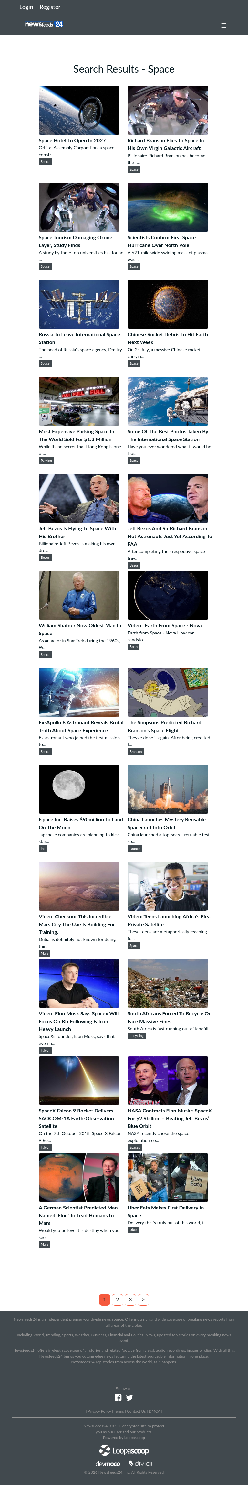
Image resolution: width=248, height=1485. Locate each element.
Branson (135, 751)
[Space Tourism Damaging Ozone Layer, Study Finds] (79, 229)
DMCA (154, 1411)
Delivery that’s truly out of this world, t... (167, 1222)
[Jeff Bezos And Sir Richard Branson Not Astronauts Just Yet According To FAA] (168, 520)
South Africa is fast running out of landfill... (170, 1028)
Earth (133, 647)
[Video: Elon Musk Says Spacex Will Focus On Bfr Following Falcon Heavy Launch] (79, 1006)
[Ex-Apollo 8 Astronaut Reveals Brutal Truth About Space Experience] (79, 714)
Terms (119, 1411)
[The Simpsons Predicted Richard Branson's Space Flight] (168, 714)
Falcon (45, 1050)
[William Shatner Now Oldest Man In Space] (79, 617)
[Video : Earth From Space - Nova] (168, 617)
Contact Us (136, 1411)
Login (26, 6)
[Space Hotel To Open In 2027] (79, 132)
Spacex (134, 1147)
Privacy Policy (99, 1411)
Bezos (45, 557)
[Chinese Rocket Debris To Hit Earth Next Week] (168, 326)
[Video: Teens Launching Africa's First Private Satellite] (168, 908)
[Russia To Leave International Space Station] (79, 326)
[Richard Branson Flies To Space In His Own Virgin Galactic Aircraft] (168, 132)
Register (50, 6)
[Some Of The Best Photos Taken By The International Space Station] (168, 423)
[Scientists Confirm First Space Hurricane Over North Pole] (168, 229)
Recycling (136, 1036)
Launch (134, 849)
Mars (44, 953)
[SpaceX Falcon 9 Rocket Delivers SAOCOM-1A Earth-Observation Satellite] (79, 1103)
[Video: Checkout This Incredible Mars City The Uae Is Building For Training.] (79, 908)
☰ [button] (224, 25)
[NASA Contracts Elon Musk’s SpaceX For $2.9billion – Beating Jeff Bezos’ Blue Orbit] (168, 1103)
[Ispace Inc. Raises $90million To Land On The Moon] (79, 811)
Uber (133, 1230)
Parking (46, 460)
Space (45, 162)
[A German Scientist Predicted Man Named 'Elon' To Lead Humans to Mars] (79, 1200)
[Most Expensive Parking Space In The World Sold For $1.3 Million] (79, 423)
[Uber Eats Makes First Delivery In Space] (168, 1200)
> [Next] (143, 1299)
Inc (43, 849)
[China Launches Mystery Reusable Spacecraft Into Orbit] (168, 811)
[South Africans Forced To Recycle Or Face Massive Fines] (168, 1006)
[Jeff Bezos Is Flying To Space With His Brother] (79, 520)
